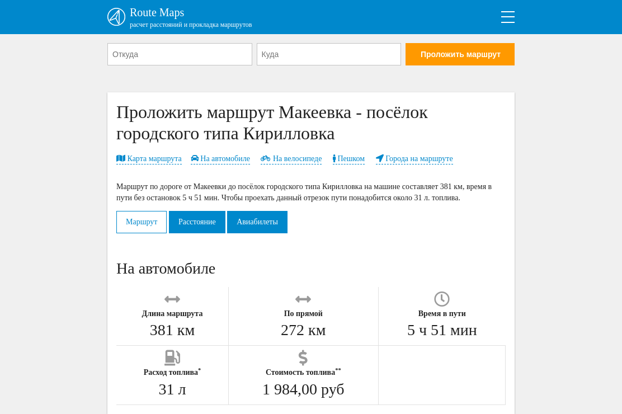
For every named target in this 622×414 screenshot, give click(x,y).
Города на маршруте (414, 158)
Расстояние (197, 222)
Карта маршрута (149, 158)
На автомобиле (220, 158)
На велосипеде (291, 158)
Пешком (349, 158)
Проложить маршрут (461, 54)
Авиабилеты (257, 222)
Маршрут (141, 222)
